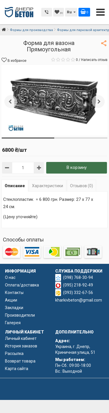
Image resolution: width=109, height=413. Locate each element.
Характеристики (47, 185)
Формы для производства (31, 30)
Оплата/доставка (22, 285)
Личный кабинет (21, 338)
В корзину (77, 167)
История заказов (21, 346)
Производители (20, 315)
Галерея (13, 322)
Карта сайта (16, 368)
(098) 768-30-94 (78, 277)
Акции (11, 300)
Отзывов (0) (81, 185)
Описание (15, 185)
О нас (10, 277)
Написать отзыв (94, 60)
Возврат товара (20, 361)
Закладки (14, 307)
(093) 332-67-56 (78, 292)
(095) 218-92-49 (78, 285)
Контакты (14, 292)
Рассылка (14, 353)
